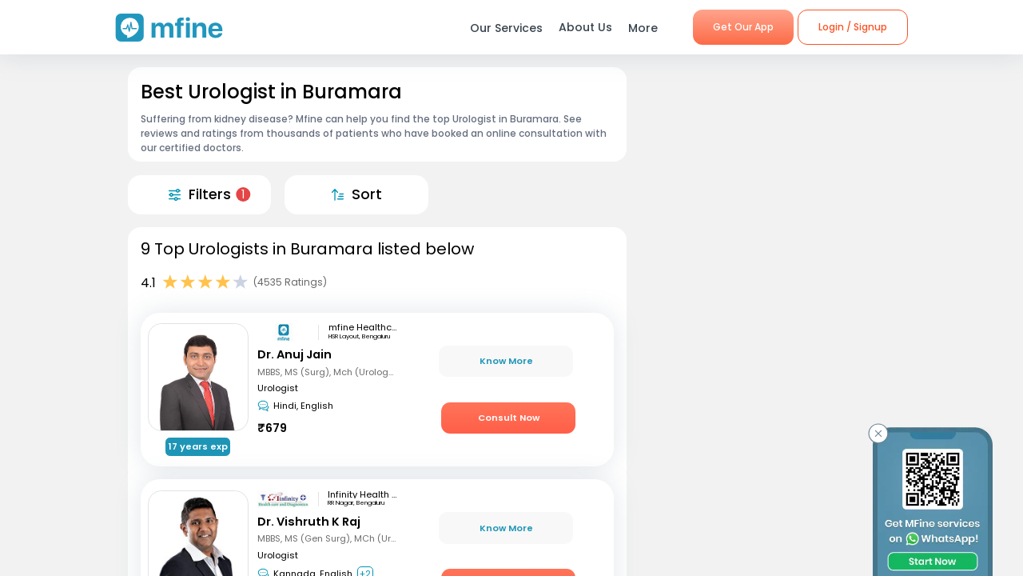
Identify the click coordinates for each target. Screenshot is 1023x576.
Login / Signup (852, 27)
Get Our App (743, 27)
